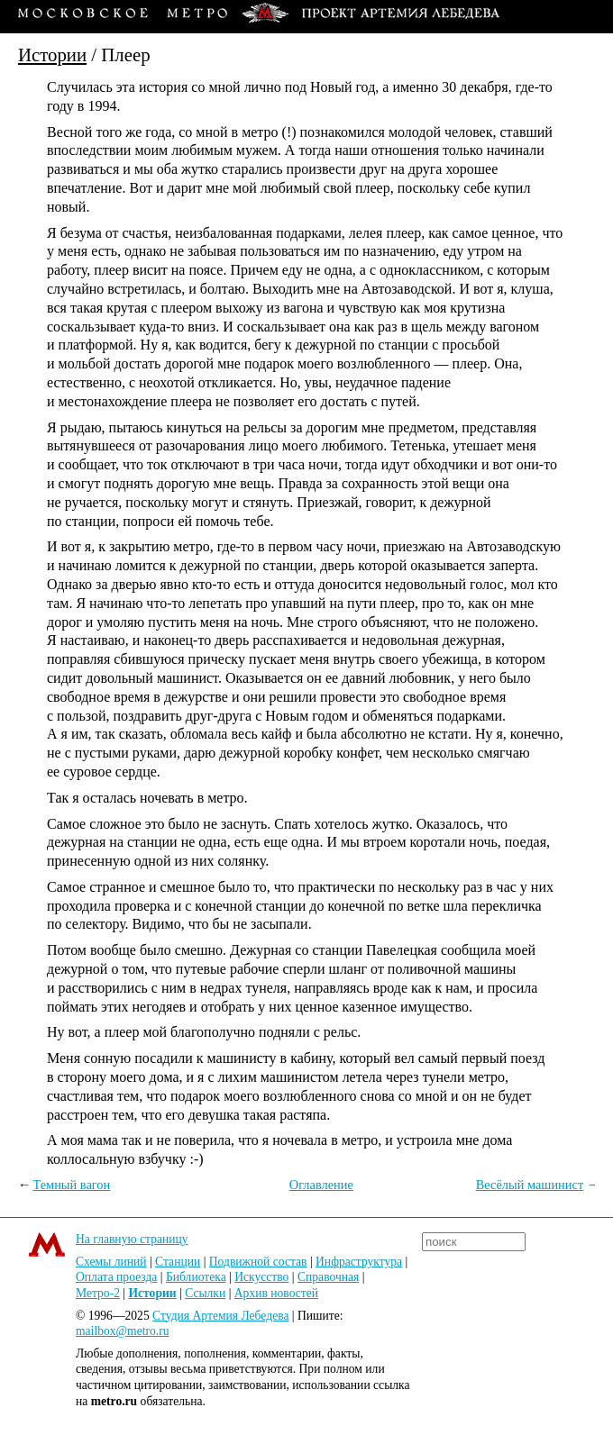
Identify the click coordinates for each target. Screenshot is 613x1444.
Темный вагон (71, 1184)
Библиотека (196, 1277)
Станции (177, 1261)
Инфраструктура (359, 1261)
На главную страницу (132, 1239)
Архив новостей (276, 1293)
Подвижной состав (258, 1261)
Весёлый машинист (530, 1184)
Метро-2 (98, 1293)
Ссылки (205, 1293)
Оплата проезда (116, 1277)
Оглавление (321, 1184)
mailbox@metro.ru (122, 1331)
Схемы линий (111, 1261)
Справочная (328, 1277)
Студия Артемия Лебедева (220, 1315)
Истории (52, 54)
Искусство (261, 1277)
